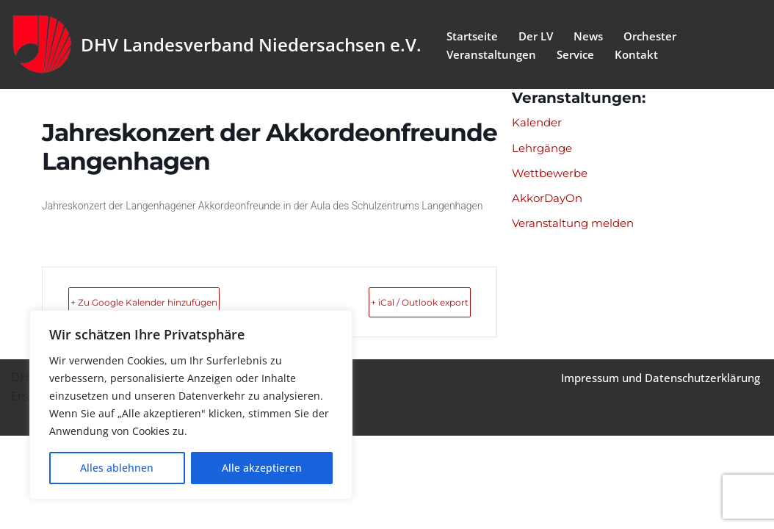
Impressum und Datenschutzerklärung (651, 471)
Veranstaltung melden (578, 228)
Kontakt (643, 54)
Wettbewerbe (553, 176)
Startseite (473, 34)
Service (580, 54)
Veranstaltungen (492, 54)
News (594, 34)
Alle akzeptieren (262, 468)
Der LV (539, 34)
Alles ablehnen (116, 468)
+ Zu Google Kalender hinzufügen (182, 302)
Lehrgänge (544, 149)
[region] (190, 405)
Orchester (659, 34)
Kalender (538, 123)
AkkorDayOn (549, 202)
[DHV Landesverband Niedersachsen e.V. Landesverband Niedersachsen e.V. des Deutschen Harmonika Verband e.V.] (216, 44)
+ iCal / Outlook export (388, 302)
